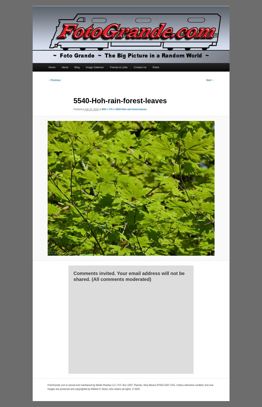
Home (52, 67)
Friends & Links (119, 67)
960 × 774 (107, 109)
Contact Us (140, 67)
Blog (77, 67)
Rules (156, 67)
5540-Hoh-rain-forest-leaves (131, 109)
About (65, 67)
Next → (210, 80)
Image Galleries (95, 67)
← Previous (54, 80)
